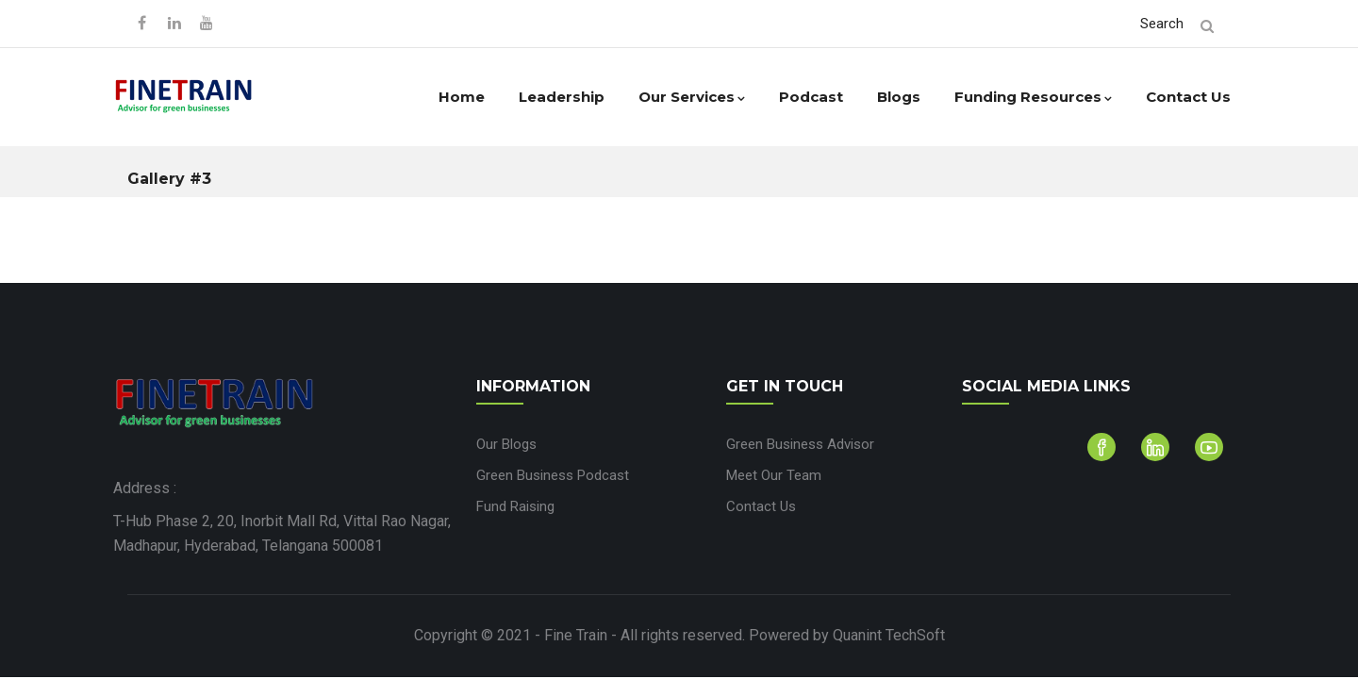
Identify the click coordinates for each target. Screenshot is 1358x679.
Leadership (561, 97)
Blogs (898, 97)
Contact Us (1188, 97)
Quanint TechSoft (889, 635)
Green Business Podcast (552, 475)
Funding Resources (1033, 97)
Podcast (811, 97)
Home (462, 97)
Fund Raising (515, 506)
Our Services (691, 97)
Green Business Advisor (800, 444)
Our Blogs (506, 444)
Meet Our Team (773, 475)
